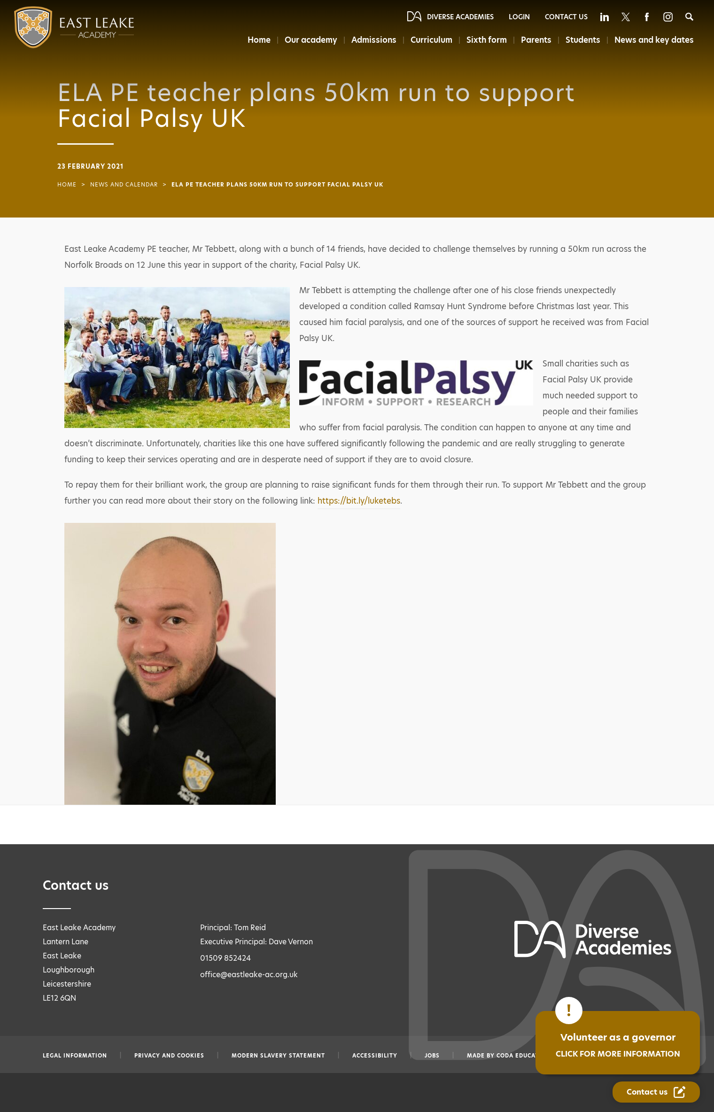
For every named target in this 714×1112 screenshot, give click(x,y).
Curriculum (431, 40)
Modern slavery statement (278, 1055)
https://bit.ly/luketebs (359, 500)
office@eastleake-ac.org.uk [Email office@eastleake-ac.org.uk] (249, 975)
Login (519, 17)
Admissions (373, 40)
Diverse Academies (460, 17)
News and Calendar (124, 184)
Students (583, 40)
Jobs (432, 1055)
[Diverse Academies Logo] (55, 27)
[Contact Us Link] (656, 1092)
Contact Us (566, 17)
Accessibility (374, 1055)
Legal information (75, 1055)
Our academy (311, 40)
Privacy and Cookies (169, 1055)
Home (259, 40)
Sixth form (486, 40)
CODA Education (524, 1055)
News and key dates (654, 40)
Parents (536, 40)
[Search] (689, 16)
